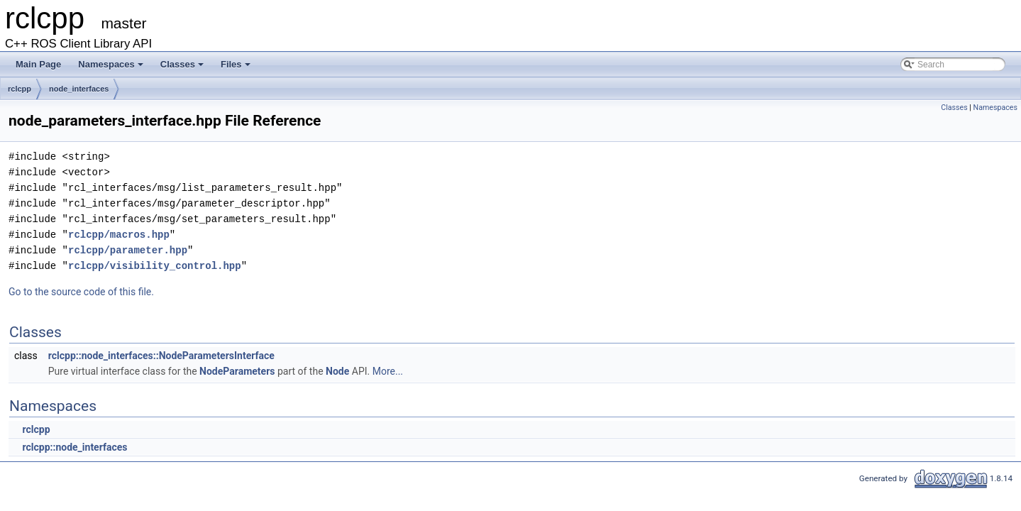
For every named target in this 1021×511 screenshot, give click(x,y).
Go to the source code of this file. (81, 291)
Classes (183, 68)
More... (387, 371)
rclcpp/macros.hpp (119, 234)
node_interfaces (79, 88)
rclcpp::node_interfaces (74, 447)
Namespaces (111, 68)
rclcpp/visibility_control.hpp (154, 266)
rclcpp (19, 88)
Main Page (38, 64)
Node (337, 371)
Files (237, 68)
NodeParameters (237, 371)
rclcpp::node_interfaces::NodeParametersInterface (161, 355)
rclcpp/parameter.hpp (127, 250)
